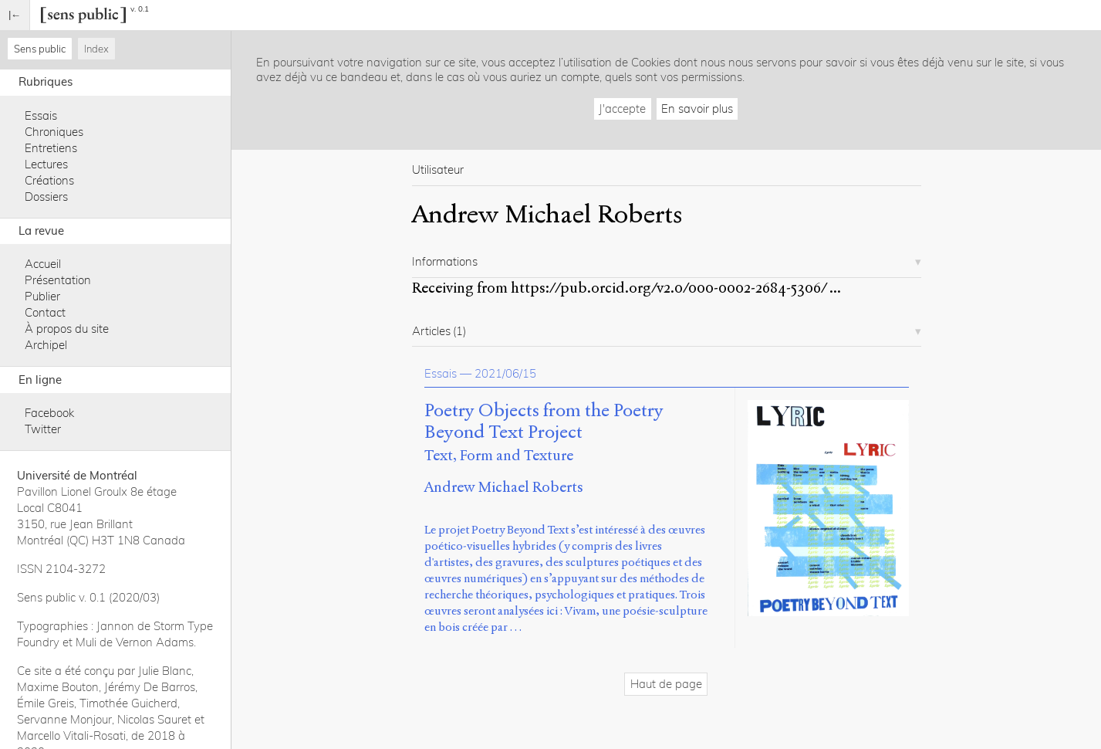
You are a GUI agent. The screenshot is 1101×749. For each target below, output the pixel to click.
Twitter (43, 429)
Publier (42, 296)
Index (96, 48)
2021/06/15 (505, 373)
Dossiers (46, 196)
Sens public (40, 48)
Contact (45, 312)
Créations (49, 180)
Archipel (46, 344)
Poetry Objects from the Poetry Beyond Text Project (544, 421)
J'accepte (622, 108)
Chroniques (54, 131)
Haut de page (666, 683)
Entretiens (51, 148)
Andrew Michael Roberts (503, 487)
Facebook (49, 412)
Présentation (58, 280)
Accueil (43, 263)
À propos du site (67, 328)
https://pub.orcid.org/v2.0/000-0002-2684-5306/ (668, 288)
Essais (41, 115)
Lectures (46, 164)
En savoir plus (697, 108)
